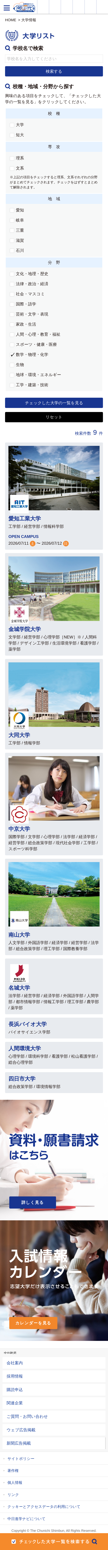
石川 (20, 250)
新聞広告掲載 (19, 1443)
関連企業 (15, 1403)
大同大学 (19, 735)
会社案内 (15, 1363)
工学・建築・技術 (32, 385)
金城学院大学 (24, 629)
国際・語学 (26, 304)
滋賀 (20, 240)
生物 (20, 364)
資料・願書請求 (55, 7)
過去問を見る (90, 7)
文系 (20, 168)
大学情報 (43, 7)
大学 (20, 124)
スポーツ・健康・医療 (36, 344)
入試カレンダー (78, 7)
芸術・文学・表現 (32, 314)
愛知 (20, 210)
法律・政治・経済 (32, 284)
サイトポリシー (20, 1459)
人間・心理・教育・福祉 (38, 334)
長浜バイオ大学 (27, 1024)
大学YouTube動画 (102, 7)
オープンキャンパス (67, 7)
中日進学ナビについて (26, 1519)
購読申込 (15, 1389)
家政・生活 (26, 324)
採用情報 (15, 1376)
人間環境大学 (24, 1048)
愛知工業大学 (24, 519)
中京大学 (19, 829)
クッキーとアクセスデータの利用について (43, 1507)
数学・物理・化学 (32, 354)
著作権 (13, 1471)
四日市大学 (21, 1079)
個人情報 (14, 1482)
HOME (10, 20)
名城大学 (19, 988)
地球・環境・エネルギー (38, 374)
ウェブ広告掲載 (21, 1430)
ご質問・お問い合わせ (27, 1416)
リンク (13, 1495)
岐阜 (20, 220)
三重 (20, 230)
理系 (20, 158)
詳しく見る (32, 1202)
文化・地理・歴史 (32, 273)
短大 (20, 135)
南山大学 (19, 935)
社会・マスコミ (30, 294)
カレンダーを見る (33, 1323)
